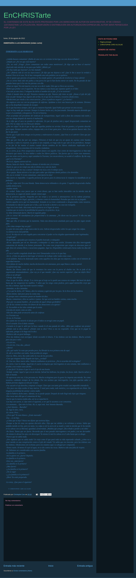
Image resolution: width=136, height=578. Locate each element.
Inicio (50, 566)
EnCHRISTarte (27, 15)
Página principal (105, 42)
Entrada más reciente (14, 566)
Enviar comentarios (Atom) (22, 571)
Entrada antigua (85, 566)
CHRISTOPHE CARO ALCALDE (111, 45)
